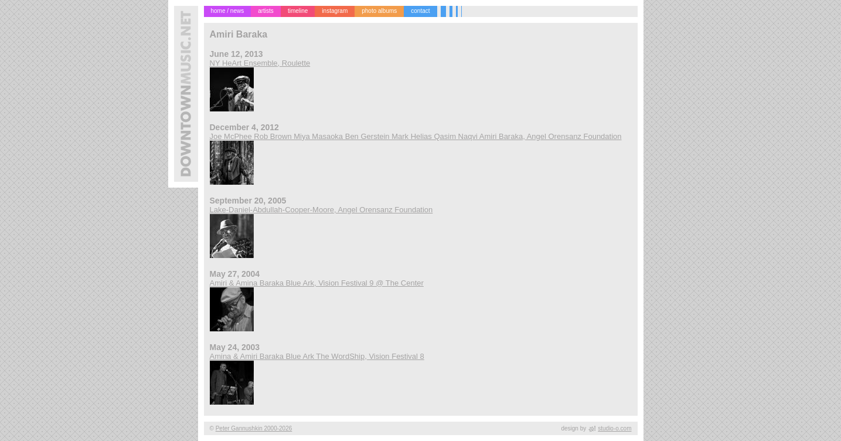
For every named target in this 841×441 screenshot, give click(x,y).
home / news (227, 11)
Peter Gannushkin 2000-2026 (254, 428)
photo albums (379, 11)
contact (420, 11)
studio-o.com (614, 428)
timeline (298, 11)
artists (266, 11)
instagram (335, 11)
